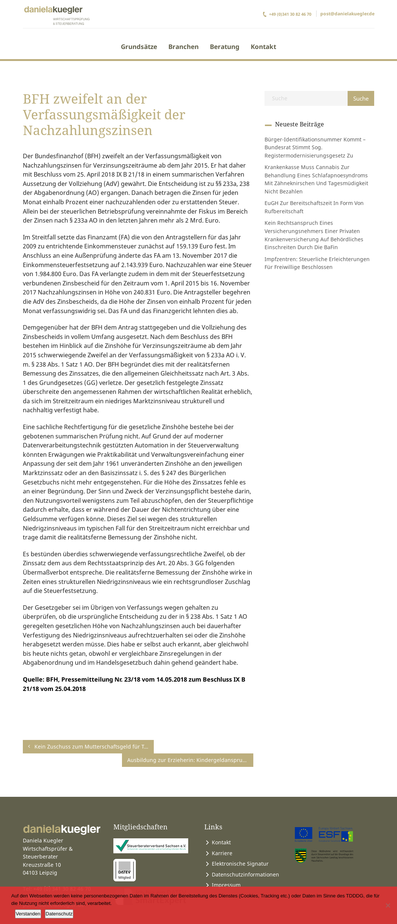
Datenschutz (59, 914)
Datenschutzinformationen (245, 861)
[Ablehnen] (387, 905)
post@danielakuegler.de (347, 13)
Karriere (222, 839)
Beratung (224, 46)
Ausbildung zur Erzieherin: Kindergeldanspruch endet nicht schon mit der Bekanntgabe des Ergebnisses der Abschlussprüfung (216, 746)
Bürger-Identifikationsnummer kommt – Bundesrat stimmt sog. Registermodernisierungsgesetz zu (315, 147)
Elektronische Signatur (240, 850)
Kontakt (263, 46)
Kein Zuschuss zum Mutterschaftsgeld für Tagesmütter (64, 746)
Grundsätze (139, 46)
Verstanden (28, 914)
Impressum (226, 871)
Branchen (183, 46)
